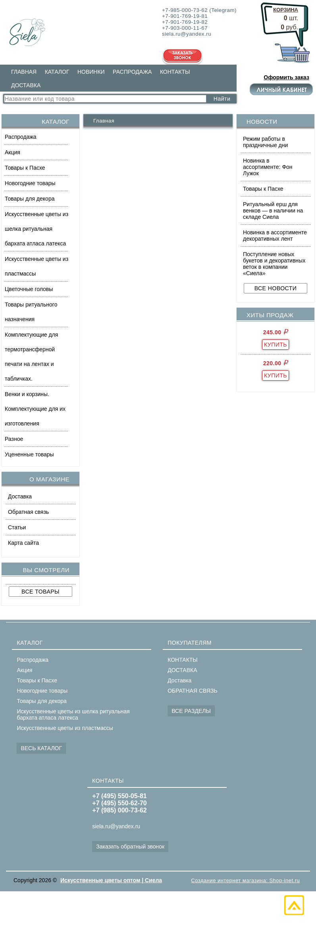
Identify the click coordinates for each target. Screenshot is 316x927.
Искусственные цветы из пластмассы (36, 266)
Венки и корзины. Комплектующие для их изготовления (35, 409)
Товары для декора (29, 198)
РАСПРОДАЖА (132, 72)
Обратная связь (28, 512)
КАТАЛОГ (57, 72)
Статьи (17, 527)
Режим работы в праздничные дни (265, 142)
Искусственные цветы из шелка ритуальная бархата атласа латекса (36, 229)
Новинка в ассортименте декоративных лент (275, 235)
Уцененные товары (29, 454)
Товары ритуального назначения (31, 311)
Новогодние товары (30, 183)
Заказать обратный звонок (130, 846)
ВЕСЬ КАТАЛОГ (41, 748)
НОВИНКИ (91, 72)
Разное (14, 439)
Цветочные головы (29, 289)
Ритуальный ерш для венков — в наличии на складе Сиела (273, 210)
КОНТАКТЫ (175, 72)
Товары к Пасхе (25, 168)
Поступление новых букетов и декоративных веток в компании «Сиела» (274, 263)
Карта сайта (23, 543)
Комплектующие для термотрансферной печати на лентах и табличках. (31, 356)
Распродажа (21, 137)
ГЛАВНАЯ (24, 72)
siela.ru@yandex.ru (116, 826)
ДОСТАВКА (25, 85)
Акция (12, 152)
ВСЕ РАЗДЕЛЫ (191, 711)
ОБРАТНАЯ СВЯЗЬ (192, 691)
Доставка (20, 496)
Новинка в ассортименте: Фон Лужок (268, 166)
